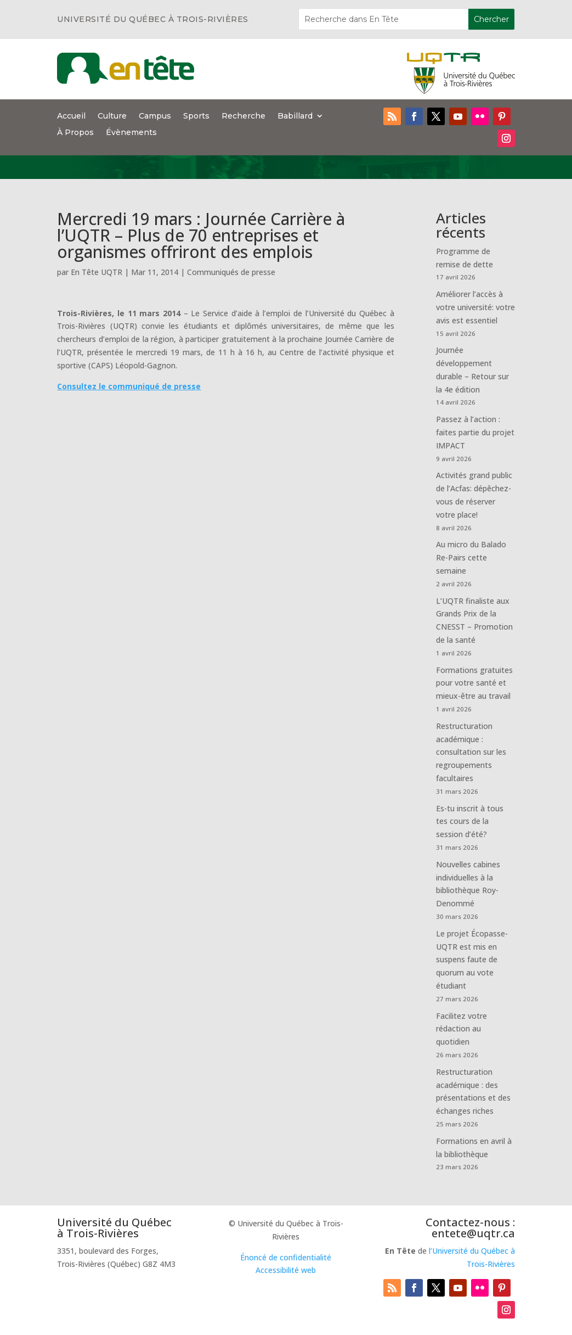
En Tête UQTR (96, 272)
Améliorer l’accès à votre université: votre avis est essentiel (475, 307)
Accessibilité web (286, 1270)
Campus (155, 116)
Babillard (295, 116)
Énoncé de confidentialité (285, 1257)
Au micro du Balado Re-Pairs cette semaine (471, 557)
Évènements (131, 132)
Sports (196, 116)
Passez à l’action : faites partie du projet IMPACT (475, 432)
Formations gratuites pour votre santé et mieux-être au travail (474, 683)
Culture (112, 116)
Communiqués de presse (231, 272)
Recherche (243, 116)
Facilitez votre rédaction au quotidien (461, 1029)
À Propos (75, 132)
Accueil (71, 116)
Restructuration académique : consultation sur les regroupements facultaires (471, 752)
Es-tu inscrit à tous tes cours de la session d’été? (469, 821)
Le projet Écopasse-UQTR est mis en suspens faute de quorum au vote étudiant (472, 959)
